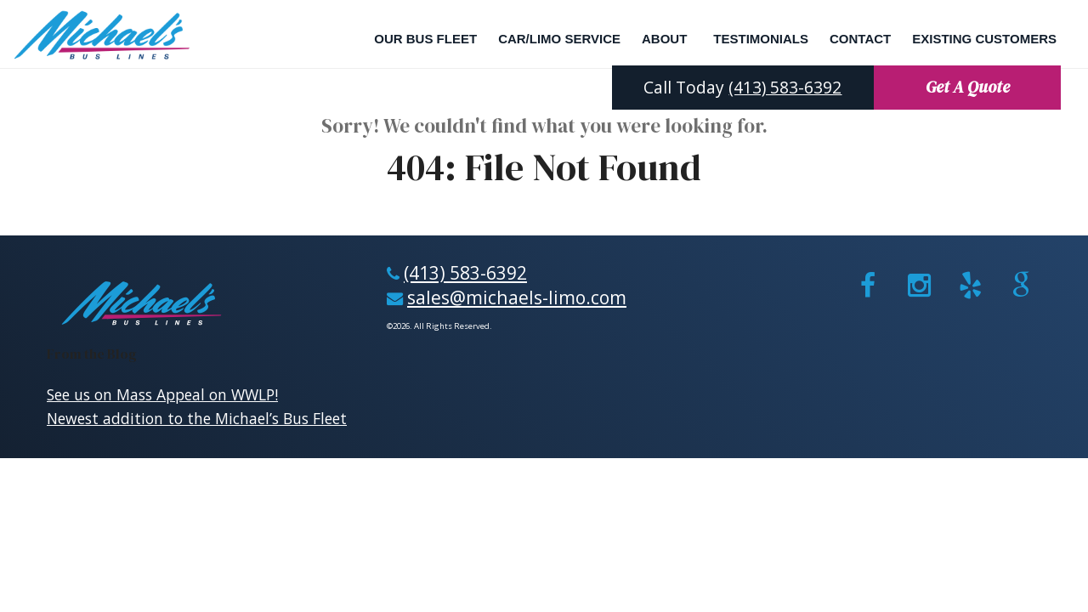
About (664, 38)
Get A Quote (968, 87)
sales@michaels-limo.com (516, 297)
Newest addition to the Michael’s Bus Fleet (197, 418)
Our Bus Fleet (425, 38)
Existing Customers (984, 38)
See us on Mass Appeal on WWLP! (162, 394)
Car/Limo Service (559, 38)
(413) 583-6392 (785, 87)
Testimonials (760, 38)
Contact (860, 38)
